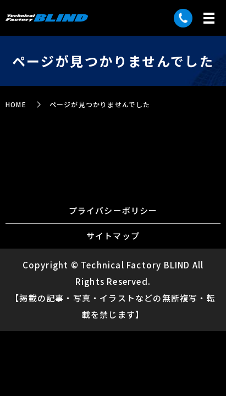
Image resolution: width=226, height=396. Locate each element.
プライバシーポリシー (113, 210)
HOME (15, 104)
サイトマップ (113, 235)
